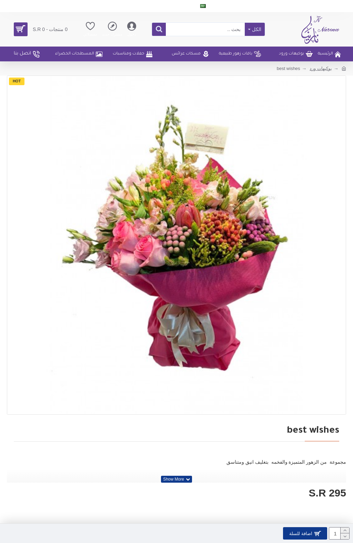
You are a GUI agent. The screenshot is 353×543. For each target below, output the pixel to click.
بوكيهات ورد (321, 68)
